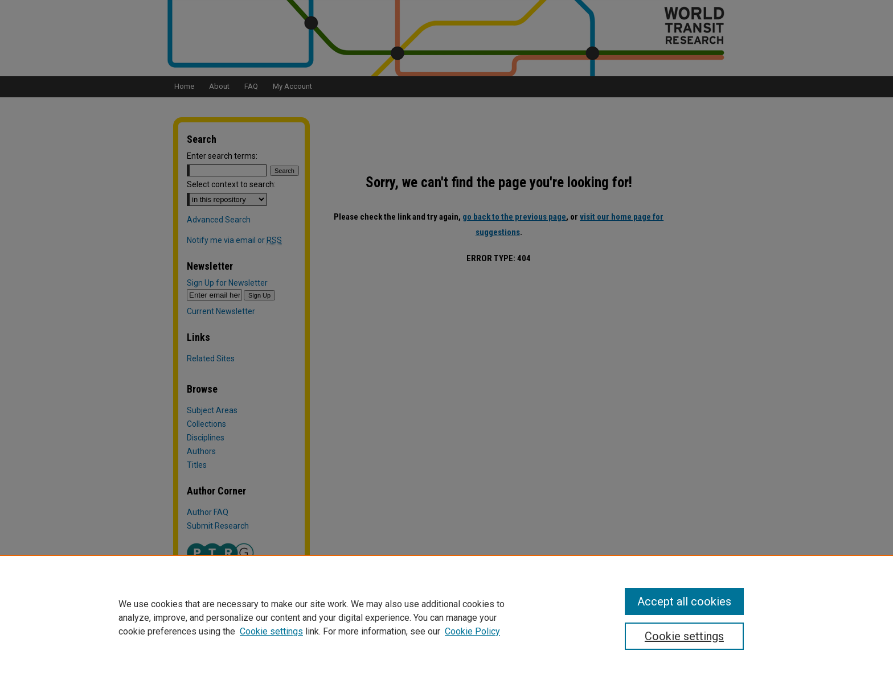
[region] (446, 617)
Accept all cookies (684, 601)
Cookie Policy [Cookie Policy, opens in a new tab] (472, 631)
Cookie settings (271, 631)
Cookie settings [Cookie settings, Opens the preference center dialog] (684, 636)
